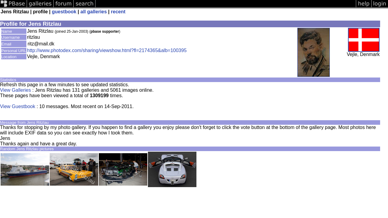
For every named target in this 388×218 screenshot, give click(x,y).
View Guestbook (17, 106)
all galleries (93, 11)
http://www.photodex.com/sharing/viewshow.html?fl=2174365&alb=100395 (107, 50)
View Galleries (15, 90)
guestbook (64, 11)
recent (118, 11)
